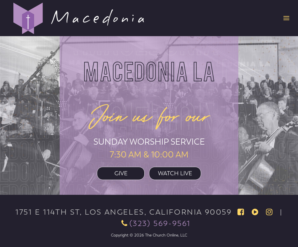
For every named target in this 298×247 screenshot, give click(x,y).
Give (120, 173)
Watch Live (175, 173)
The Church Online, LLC (164, 235)
